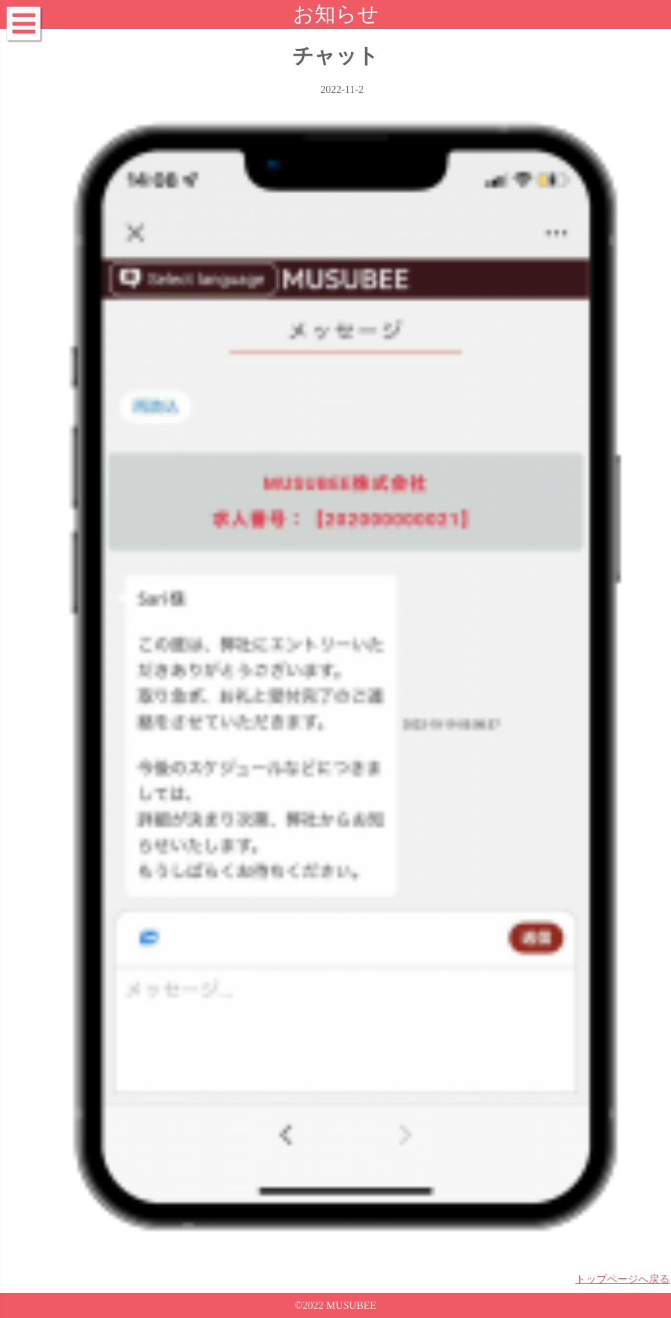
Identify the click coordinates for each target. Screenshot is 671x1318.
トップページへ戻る (622, 1279)
